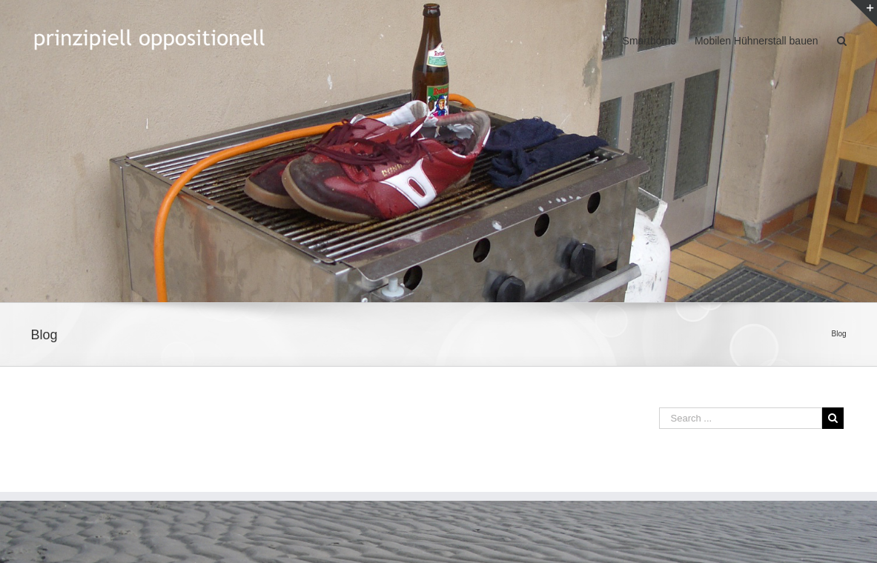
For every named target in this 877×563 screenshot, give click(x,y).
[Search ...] (740, 418)
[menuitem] (659, 40)
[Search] (842, 40)
